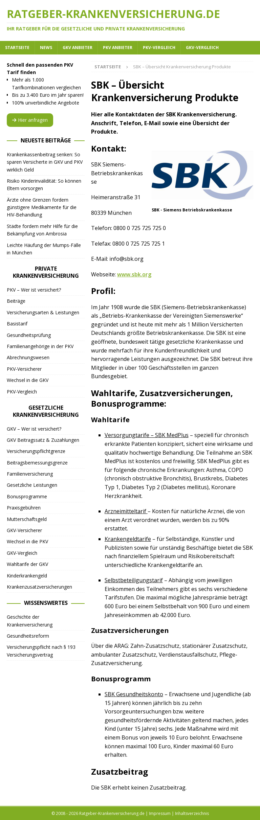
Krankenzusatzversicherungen (39, 587)
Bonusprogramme (27, 496)
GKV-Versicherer (24, 530)
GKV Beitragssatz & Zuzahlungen (43, 440)
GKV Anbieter (77, 47)
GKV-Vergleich (202, 47)
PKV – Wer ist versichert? (34, 290)
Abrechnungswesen (28, 357)
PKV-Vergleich (159, 47)
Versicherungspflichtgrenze (36, 451)
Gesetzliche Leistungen (32, 485)
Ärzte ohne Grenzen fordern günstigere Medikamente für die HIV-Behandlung (42, 207)
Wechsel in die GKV (27, 380)
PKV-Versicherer (24, 369)
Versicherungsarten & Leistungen (43, 312)
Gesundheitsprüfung (29, 335)
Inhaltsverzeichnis (192, 813)
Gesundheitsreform (28, 636)
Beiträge (16, 301)
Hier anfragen (30, 120)
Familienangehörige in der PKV (40, 346)
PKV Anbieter (117, 47)
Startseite (17, 47)
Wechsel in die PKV (27, 541)
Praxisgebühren (24, 507)
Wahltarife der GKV (27, 564)
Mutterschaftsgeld (27, 519)
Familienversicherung (30, 474)
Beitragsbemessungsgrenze (37, 462)
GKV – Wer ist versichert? (34, 429)
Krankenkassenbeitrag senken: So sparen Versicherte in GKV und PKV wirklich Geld (45, 162)
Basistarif (17, 323)
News (46, 47)
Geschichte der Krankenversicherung (29, 621)
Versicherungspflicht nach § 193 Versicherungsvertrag (41, 651)
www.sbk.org (134, 274)
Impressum (160, 813)
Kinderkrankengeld (27, 575)
